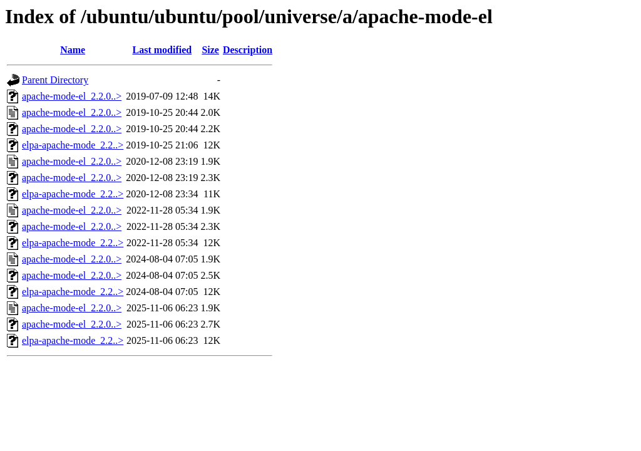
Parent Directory (55, 80)
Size (210, 49)
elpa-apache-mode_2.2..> (72, 145)
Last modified (162, 49)
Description (247, 49)
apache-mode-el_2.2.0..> (71, 96)
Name (72, 49)
